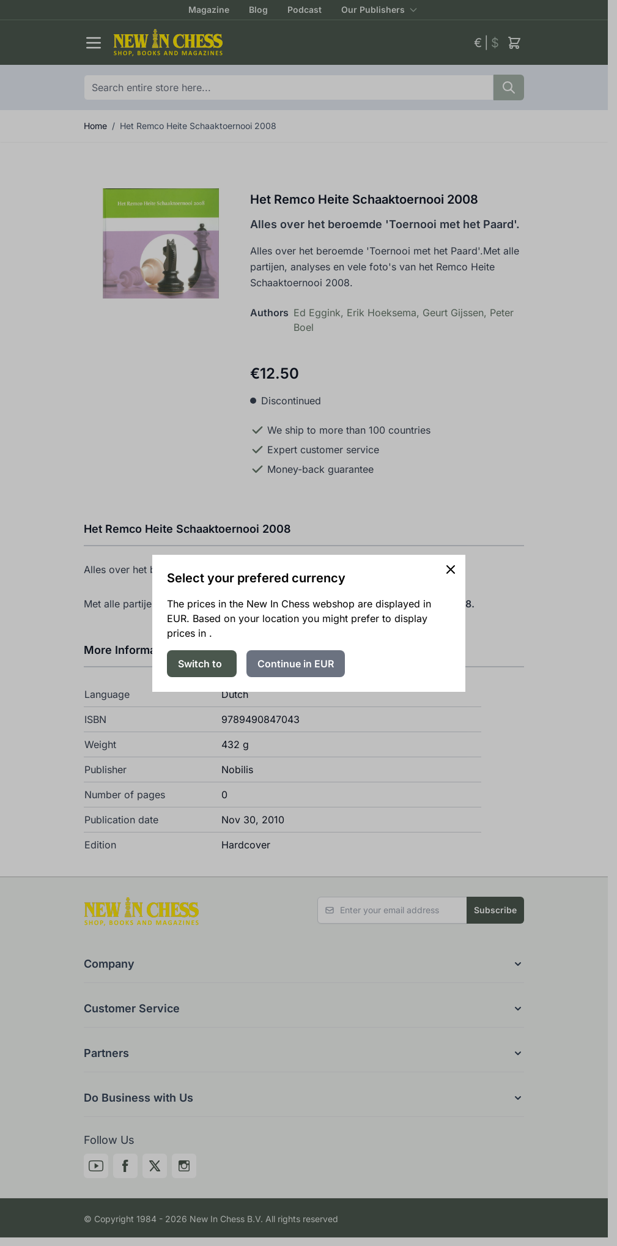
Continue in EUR (295, 664)
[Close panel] (450, 569)
